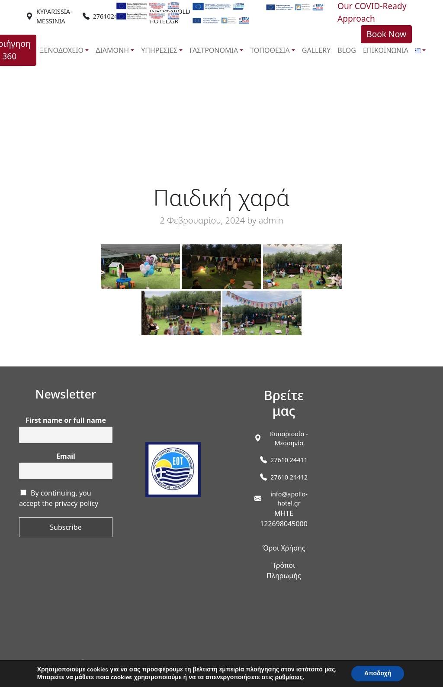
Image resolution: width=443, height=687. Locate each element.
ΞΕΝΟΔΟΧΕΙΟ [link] (62, 50)
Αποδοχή (377, 673)
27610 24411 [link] (289, 460)
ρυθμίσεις (288, 677)
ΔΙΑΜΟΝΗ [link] (112, 50)
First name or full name (66, 420)
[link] (54, 16)
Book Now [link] (386, 34)
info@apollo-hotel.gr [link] (289, 499)
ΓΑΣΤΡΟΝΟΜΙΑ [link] (213, 50)
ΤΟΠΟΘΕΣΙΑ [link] (269, 50)
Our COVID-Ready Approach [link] (372, 12)
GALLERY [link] (316, 50)
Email (65, 456)
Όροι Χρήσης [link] (283, 548)
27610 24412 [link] (289, 477)
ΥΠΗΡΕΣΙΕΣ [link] (159, 50)
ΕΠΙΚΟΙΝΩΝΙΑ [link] (385, 50)
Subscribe (65, 527)
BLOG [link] (346, 50)
